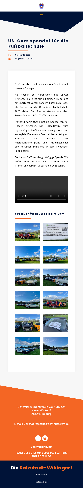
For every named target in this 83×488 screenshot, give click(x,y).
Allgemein (20, 59)
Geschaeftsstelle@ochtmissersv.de (46, 424)
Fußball (29, 59)
